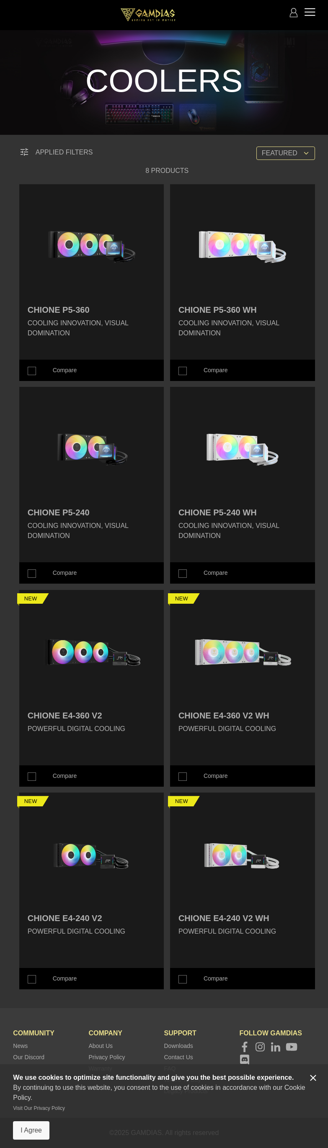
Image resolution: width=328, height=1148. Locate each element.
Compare (65, 370)
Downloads (178, 1045)
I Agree (31, 1130)
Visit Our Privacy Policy (39, 1108)
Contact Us (178, 1057)
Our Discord (28, 1057)
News (20, 1045)
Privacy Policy (106, 1057)
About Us (100, 1045)
